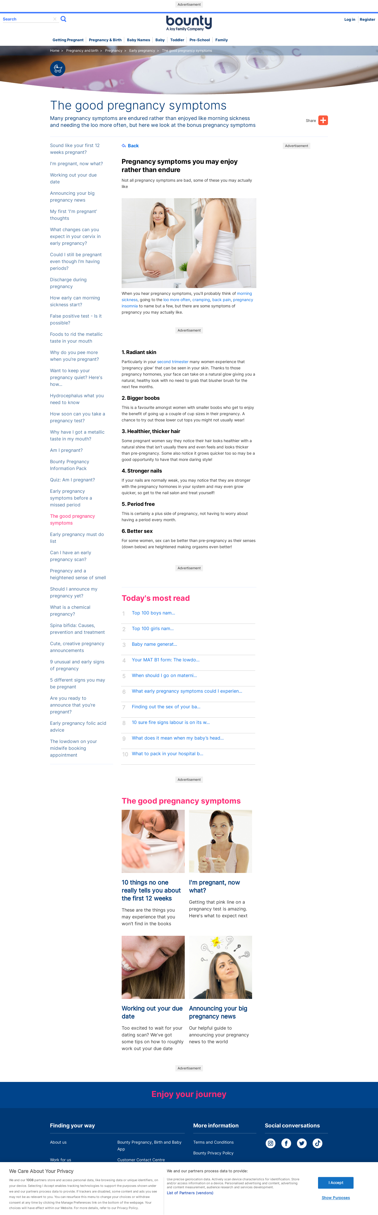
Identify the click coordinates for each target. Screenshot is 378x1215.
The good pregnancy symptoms (72, 520)
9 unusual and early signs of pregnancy (77, 665)
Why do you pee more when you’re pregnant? (74, 356)
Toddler (177, 40)
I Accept (336, 1187)
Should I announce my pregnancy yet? (73, 592)
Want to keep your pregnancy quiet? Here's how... (76, 377)
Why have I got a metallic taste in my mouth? (77, 435)
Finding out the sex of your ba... (166, 706)
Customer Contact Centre (141, 1159)
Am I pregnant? (66, 450)
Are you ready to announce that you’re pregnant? (72, 705)
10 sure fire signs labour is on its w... (171, 722)
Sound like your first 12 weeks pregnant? (75, 149)
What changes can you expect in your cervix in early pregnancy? (75, 236)
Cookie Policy (205, 1163)
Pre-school (200, 40)
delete (54, 19)
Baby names (138, 40)
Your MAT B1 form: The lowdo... (166, 660)
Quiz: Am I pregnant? (72, 480)
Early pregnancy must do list (77, 538)
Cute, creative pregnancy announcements (77, 647)
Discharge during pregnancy (68, 283)
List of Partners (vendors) (190, 1198)
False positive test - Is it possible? (76, 319)
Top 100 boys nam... (153, 613)
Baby (160, 40)
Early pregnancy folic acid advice (78, 727)
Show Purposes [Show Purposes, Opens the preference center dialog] (336, 1202)
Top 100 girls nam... (153, 628)
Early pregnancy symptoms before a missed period (71, 498)
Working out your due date (73, 178)
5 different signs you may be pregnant (77, 683)
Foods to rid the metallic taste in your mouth (76, 338)
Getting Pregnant (68, 40)
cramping (201, 299)
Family (221, 40)
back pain (221, 299)
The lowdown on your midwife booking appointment (73, 748)
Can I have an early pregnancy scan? (70, 556)
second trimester (172, 361)
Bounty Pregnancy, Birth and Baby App (149, 1145)
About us (58, 1142)
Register (367, 19)
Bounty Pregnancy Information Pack (69, 465)
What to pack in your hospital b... (167, 753)
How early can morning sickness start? (75, 301)
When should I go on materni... (164, 675)
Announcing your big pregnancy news (72, 197)
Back (130, 145)
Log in (349, 19)
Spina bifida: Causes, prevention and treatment (77, 629)
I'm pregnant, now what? (76, 163)
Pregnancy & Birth (105, 40)
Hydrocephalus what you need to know (77, 399)
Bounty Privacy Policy (213, 1152)
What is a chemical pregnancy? (70, 611)
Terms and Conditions (213, 1142)
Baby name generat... (154, 644)
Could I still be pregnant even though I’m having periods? (76, 261)
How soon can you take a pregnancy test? (77, 417)
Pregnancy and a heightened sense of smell (78, 574)
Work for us (60, 1159)
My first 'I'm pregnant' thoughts (73, 215)
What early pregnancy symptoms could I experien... (187, 691)
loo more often (176, 299)
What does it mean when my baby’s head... (178, 738)
